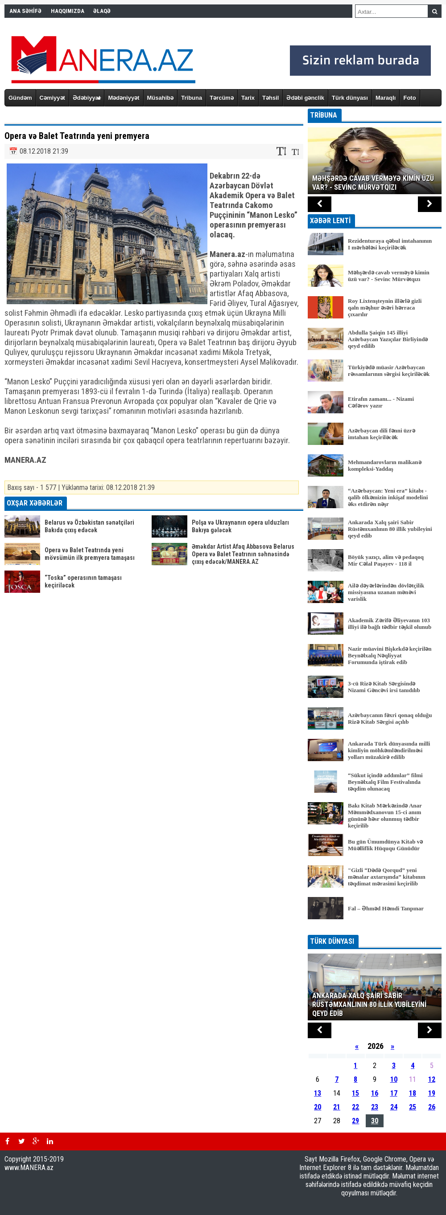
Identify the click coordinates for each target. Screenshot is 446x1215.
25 (412, 1107)
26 (431, 1107)
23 (374, 1107)
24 (393, 1107)
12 (431, 1079)
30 (374, 1121)
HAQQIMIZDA (67, 11)
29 (355, 1121)
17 (393, 1093)
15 (355, 1093)
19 (431, 1093)
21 (336, 1107)
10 (393, 1079)
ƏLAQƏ (102, 11)
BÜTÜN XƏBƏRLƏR (375, 929)
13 (317, 1093)
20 (317, 1107)
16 (374, 1093)
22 (355, 1107)
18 (412, 1093)
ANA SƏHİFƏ (25, 11)
